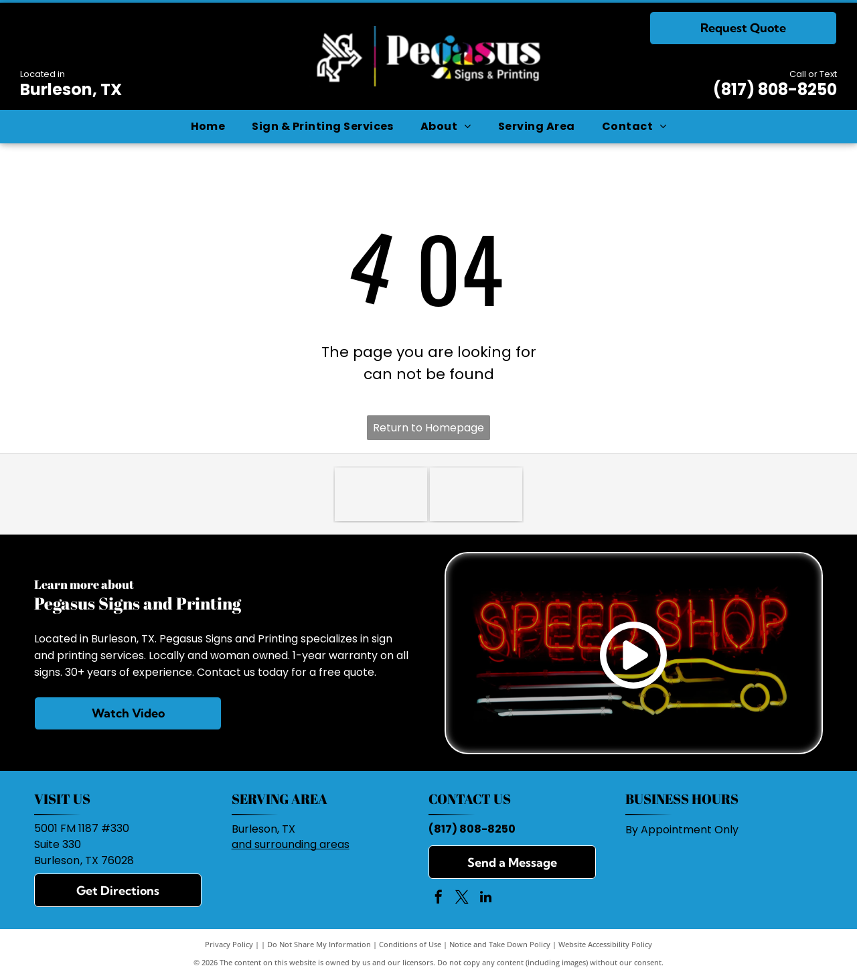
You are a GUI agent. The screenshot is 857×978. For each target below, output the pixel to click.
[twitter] (462, 898)
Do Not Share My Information (319, 944)
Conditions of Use (410, 944)
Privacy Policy (229, 944)
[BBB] (381, 494)
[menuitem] (208, 126)
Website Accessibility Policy (605, 944)
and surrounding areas (290, 844)
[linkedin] (485, 898)
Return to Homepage (428, 427)
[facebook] (438, 898)
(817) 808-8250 (775, 89)
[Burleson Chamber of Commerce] (476, 494)
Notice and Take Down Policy (499, 944)
